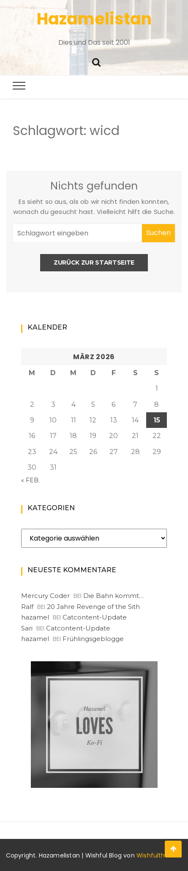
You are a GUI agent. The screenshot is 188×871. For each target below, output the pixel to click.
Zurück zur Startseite (94, 262)
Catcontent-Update (95, 617)
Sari (27, 628)
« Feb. (30, 480)
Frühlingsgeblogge (93, 639)
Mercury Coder (45, 596)
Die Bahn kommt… (113, 596)
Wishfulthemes (159, 855)
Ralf (27, 607)
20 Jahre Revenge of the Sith (93, 607)
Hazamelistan (94, 19)
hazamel (35, 617)
